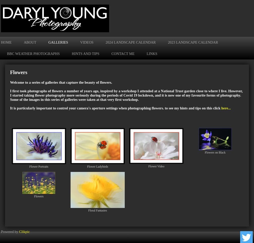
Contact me (123, 54)
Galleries (58, 42)
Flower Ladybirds (97, 166)
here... (226, 108)
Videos (86, 42)
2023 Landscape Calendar (193, 42)
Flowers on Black (215, 152)
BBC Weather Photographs (33, 54)
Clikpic (24, 232)
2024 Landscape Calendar (131, 42)
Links (152, 54)
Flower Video (156, 166)
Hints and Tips (85, 54)
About (30, 42)
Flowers (39, 196)
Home (6, 42)
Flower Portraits (38, 166)
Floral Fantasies (97, 210)
